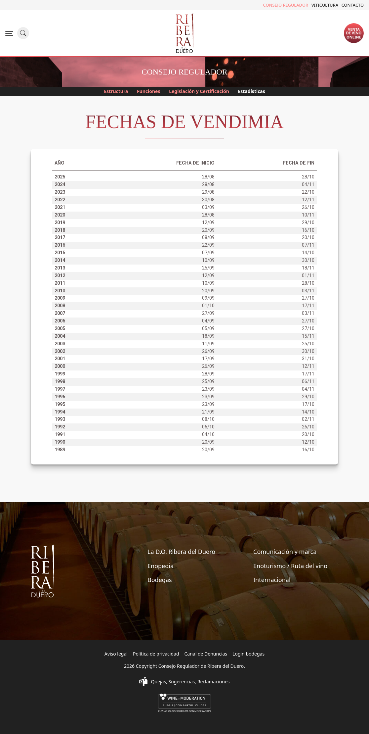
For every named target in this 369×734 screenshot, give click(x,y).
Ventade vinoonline (354, 33)
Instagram (28, 5)
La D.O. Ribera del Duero (181, 552)
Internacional (272, 580)
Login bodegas (248, 654)
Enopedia (160, 566)
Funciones (147, 91)
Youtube (49, 5)
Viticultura (324, 5)
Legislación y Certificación (200, 91)
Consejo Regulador (285, 5)
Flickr (38, 5)
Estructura (113, 91)
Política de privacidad (156, 654)
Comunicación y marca (284, 552)
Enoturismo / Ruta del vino (290, 566)
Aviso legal (116, 654)
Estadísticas (254, 91)
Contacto (353, 5)
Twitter (18, 5)
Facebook (8, 5)
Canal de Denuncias (205, 654)
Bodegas (159, 580)
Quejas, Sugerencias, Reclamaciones (190, 681)
